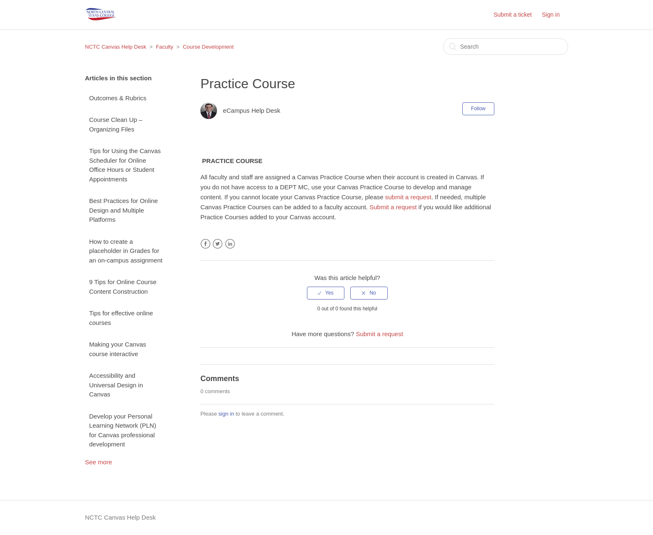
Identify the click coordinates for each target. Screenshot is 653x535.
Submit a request (392, 207)
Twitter (217, 244)
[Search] (505, 46)
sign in (226, 414)
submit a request (408, 197)
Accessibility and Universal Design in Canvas (116, 385)
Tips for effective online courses (121, 318)
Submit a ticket (512, 14)
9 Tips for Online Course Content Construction (123, 286)
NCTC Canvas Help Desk (115, 47)
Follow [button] (478, 108)
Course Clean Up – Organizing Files (115, 124)
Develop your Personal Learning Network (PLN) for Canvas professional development (122, 430)
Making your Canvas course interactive (117, 349)
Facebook (205, 244)
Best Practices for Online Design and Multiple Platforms (123, 210)
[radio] (325, 293)
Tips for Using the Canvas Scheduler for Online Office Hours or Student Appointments (125, 165)
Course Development (208, 47)
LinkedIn (230, 244)
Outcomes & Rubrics (118, 98)
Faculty (164, 47)
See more (98, 462)
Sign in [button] (551, 14)
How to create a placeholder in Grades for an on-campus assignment (125, 251)
